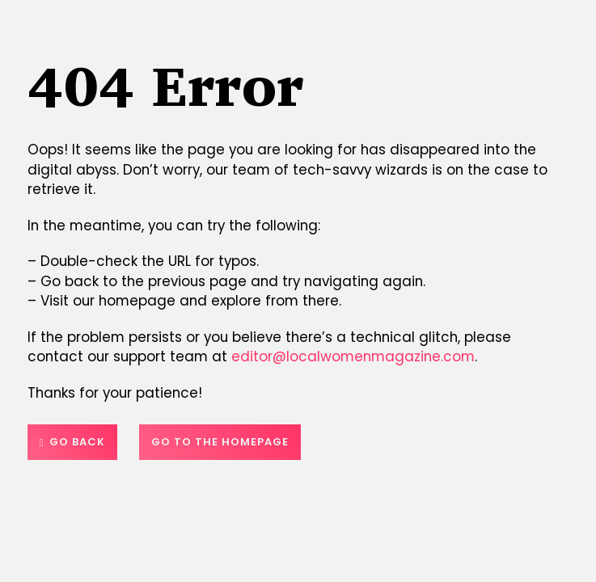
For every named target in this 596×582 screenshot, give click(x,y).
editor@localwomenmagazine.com (353, 356)
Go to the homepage (220, 441)
